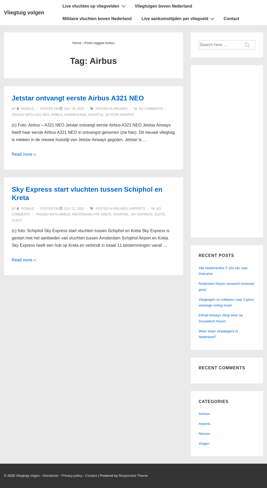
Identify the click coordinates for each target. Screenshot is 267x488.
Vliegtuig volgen (24, 12)
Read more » (24, 154)
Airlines (120, 109)
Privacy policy (72, 476)
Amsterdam (82, 214)
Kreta (106, 214)
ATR (96, 214)
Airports (137, 208)
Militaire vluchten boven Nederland (97, 18)
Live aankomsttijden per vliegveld (179, 18)
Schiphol (121, 214)
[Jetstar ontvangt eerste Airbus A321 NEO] (74, 109)
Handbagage (75, 115)
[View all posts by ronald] (26, 109)
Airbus (57, 115)
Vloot (17, 220)
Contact (231, 18)
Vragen (204, 443)
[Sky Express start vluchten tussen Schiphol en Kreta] (74, 208)
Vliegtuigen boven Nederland (163, 6)
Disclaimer (51, 476)
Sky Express (142, 214)
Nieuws (204, 434)
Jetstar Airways (119, 115)
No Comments (150, 109)
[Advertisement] (227, 151)
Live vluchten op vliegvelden (95, 6)
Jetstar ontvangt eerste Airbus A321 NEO (78, 98)
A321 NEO (41, 115)
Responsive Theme (133, 476)
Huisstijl (96, 115)
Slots (159, 214)
